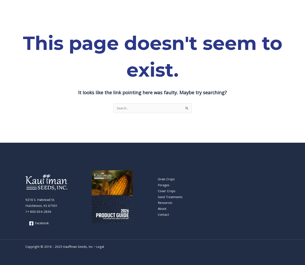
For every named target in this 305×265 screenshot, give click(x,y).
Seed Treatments (126, 25)
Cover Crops (98, 24)
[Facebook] (277, 10)
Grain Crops (51, 24)
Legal (100, 246)
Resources (153, 24)
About (171, 25)
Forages (74, 24)
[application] (60, 24)
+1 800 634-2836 (257, 9)
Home (32, 25)
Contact (187, 24)
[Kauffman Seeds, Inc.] (38, 9)
